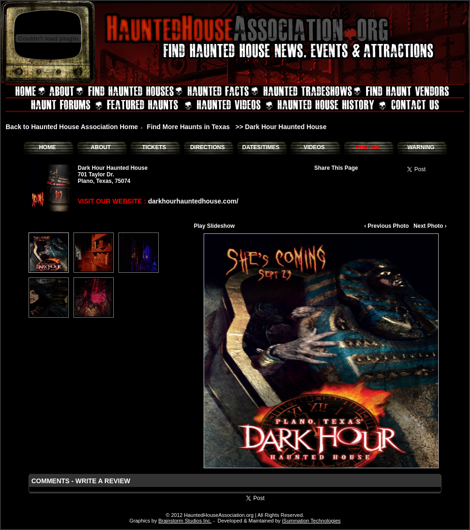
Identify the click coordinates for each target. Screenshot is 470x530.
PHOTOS (367, 147)
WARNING (420, 147)
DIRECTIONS (207, 147)
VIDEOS (313, 147)
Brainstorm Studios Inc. (185, 520)
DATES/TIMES (260, 147)
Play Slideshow (214, 226)
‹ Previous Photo (386, 226)
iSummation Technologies (311, 520)
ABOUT (101, 147)
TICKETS (154, 147)
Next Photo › (430, 226)
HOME (47, 147)
